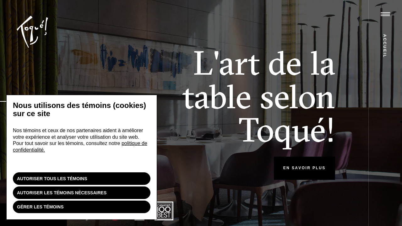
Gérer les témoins (40, 206)
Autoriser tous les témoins (52, 178)
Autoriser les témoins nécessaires (61, 192)
